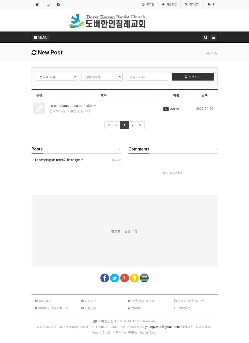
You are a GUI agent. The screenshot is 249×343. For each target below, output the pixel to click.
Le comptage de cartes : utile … (73, 105)
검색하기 (193, 76)
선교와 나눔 (58, 111)
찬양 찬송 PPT (80, 111)
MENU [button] (41, 37)
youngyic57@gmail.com (162, 326)
